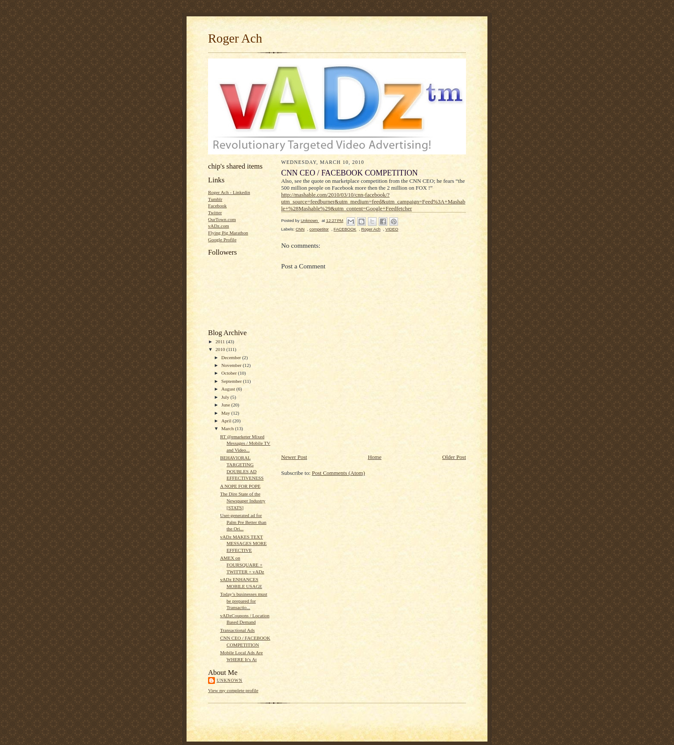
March (228, 428)
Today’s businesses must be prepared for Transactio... (243, 600)
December (231, 357)
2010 (220, 349)
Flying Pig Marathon (228, 232)
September (232, 381)
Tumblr (215, 199)
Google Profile (222, 239)
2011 (220, 341)
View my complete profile (233, 690)
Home (375, 457)
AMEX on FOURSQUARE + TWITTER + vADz (242, 564)
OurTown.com (222, 219)
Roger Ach (235, 38)
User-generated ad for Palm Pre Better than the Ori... (243, 522)
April (227, 420)
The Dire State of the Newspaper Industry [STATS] (242, 500)
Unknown (229, 680)
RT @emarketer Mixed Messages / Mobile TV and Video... (245, 443)
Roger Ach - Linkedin (229, 192)
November (232, 365)
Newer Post (294, 457)
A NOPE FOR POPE (240, 486)
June (226, 404)
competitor (319, 229)
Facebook (217, 205)
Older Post (454, 457)
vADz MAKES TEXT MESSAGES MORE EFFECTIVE (243, 543)
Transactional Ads (237, 630)
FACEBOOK (345, 229)
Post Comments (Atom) (338, 473)
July (225, 397)
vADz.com (218, 225)
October (229, 373)
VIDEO (392, 229)
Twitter (215, 212)
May (226, 413)
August (228, 388)
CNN (300, 229)
